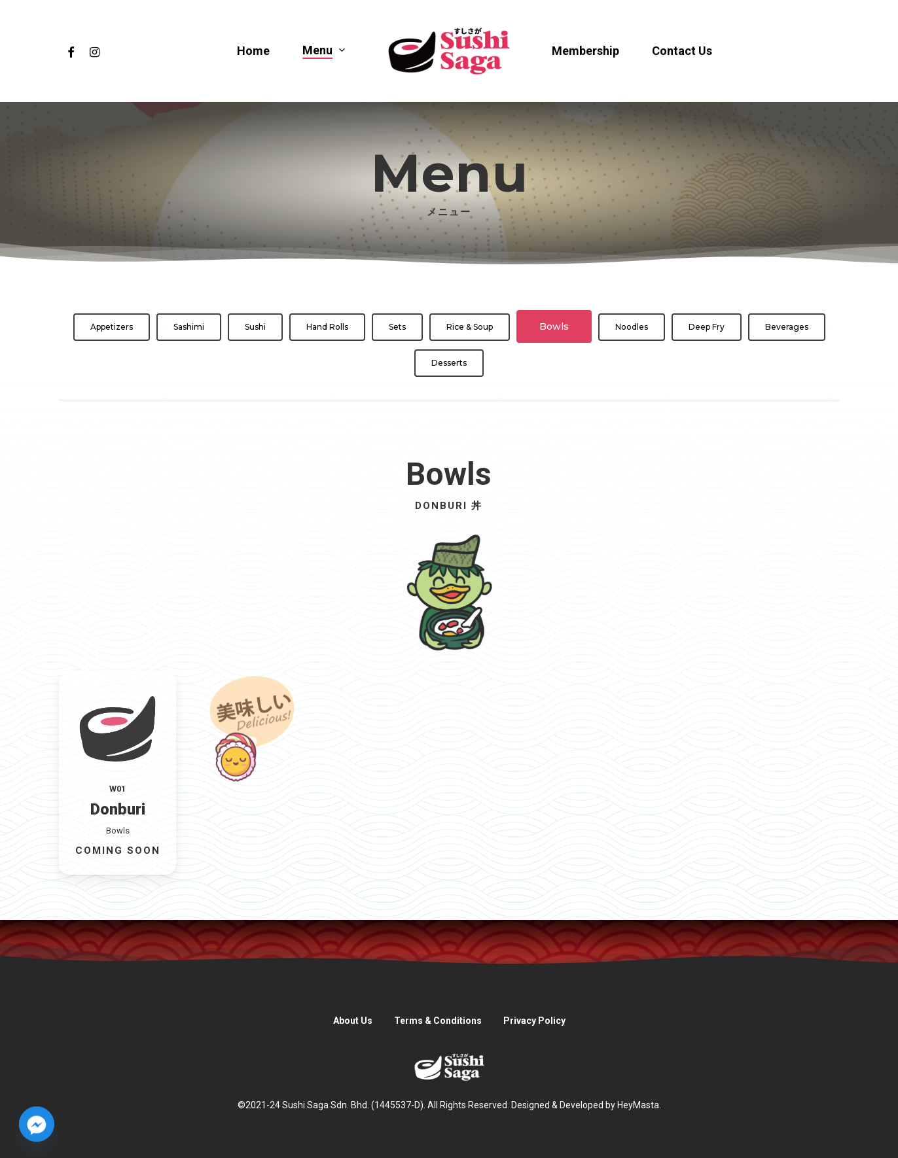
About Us (352, 1020)
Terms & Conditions (438, 1020)
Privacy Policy (534, 1020)
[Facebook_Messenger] (36, 1124)
